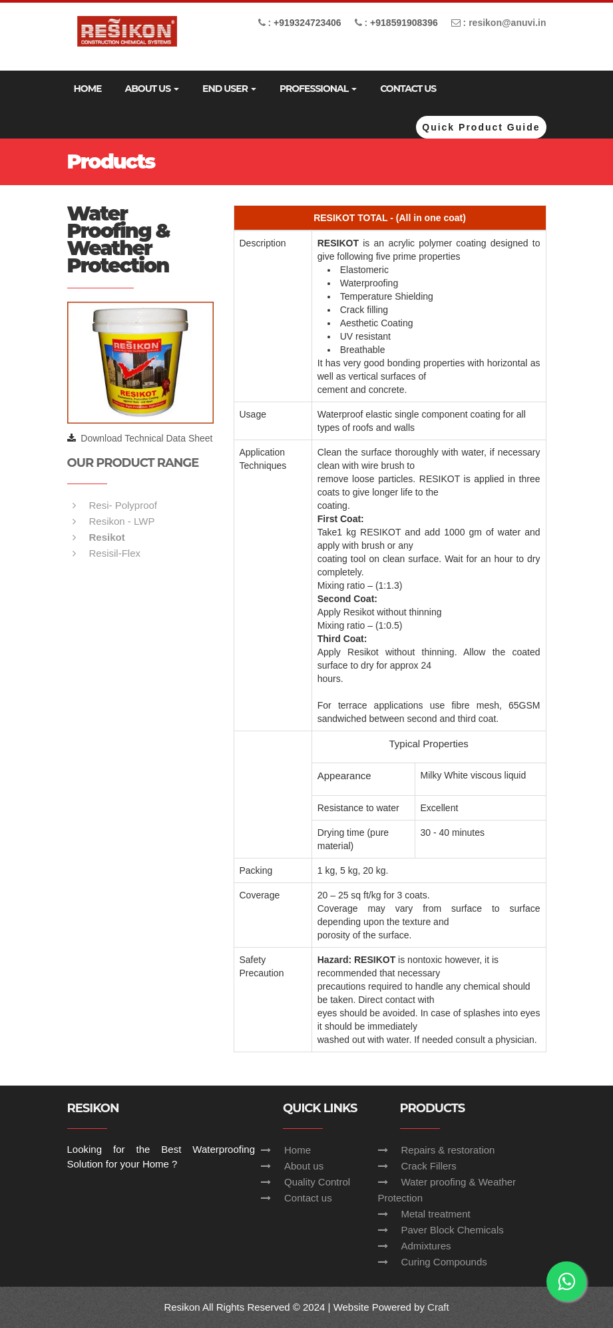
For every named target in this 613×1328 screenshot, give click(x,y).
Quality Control (317, 1181)
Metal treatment (436, 1213)
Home (88, 89)
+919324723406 (307, 22)
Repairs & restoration (448, 1150)
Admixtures (426, 1245)
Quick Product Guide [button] (481, 127)
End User (229, 89)
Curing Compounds (444, 1261)
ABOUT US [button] (151, 89)
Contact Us (408, 89)
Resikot (107, 537)
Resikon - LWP (122, 521)
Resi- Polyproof (123, 505)
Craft (438, 1307)
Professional (318, 89)
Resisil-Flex (115, 553)
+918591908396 (404, 22)
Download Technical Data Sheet (146, 438)
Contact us (308, 1197)
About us (303, 1165)
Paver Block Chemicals (452, 1229)
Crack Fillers (429, 1165)
